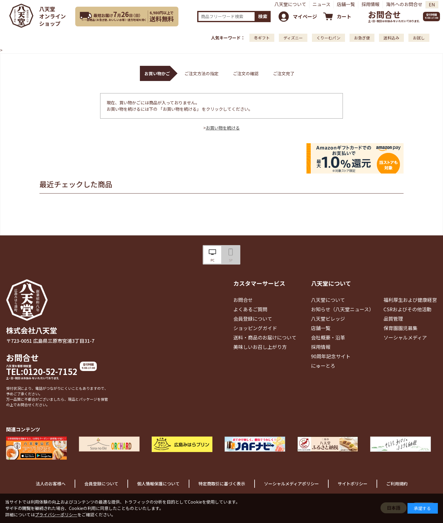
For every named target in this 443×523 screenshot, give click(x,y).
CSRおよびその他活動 (407, 309)
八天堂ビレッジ (328, 318)
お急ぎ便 (362, 38)
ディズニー (293, 38)
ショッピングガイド (255, 328)
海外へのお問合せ (404, 4)
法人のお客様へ (51, 484)
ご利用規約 (396, 484)
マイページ (305, 16)
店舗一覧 (346, 4)
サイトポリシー (352, 484)
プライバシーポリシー (56, 514)
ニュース (321, 4)
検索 (262, 16)
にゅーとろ (323, 365)
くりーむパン (328, 38)
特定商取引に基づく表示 (221, 484)
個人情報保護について (158, 484)
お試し (419, 38)
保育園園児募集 (401, 328)
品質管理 (393, 318)
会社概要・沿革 (328, 337)
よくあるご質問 (250, 309)
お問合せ (384, 14)
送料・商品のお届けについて (264, 337)
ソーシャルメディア (405, 337)
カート (344, 16)
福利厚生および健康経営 (410, 299)
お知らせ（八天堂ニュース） (342, 309)
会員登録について (252, 318)
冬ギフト (262, 38)
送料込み (391, 38)
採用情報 (370, 4)
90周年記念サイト (330, 356)
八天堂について (290, 4)
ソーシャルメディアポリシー (291, 484)
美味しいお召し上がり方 (260, 346)
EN (432, 4)
